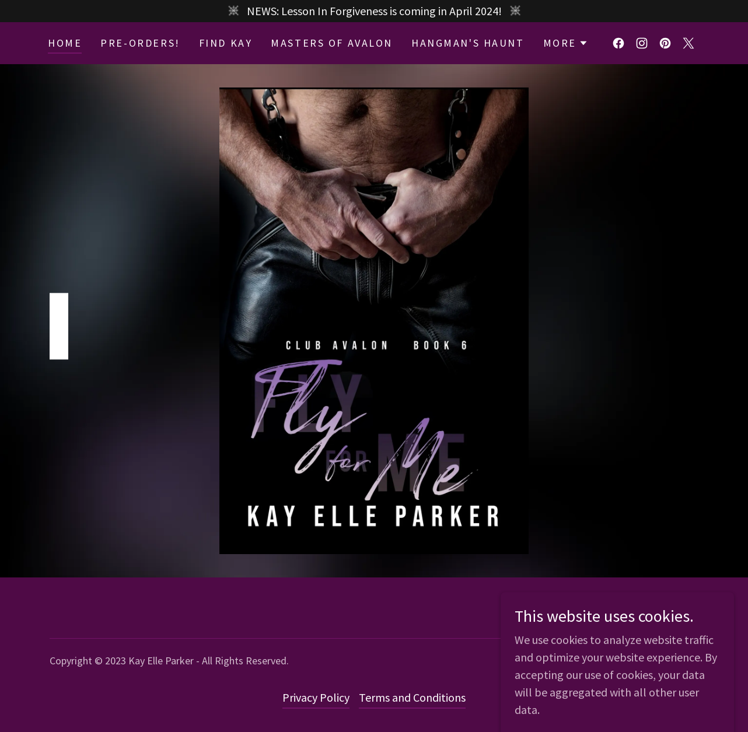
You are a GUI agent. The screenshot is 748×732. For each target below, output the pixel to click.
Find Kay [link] (226, 43)
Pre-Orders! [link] (140, 43)
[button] (565, 43)
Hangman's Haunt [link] (468, 43)
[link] (618, 43)
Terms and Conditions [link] (412, 697)
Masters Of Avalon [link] (332, 43)
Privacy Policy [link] (315, 697)
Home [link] (65, 43)
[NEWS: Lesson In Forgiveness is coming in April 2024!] (374, 11)
